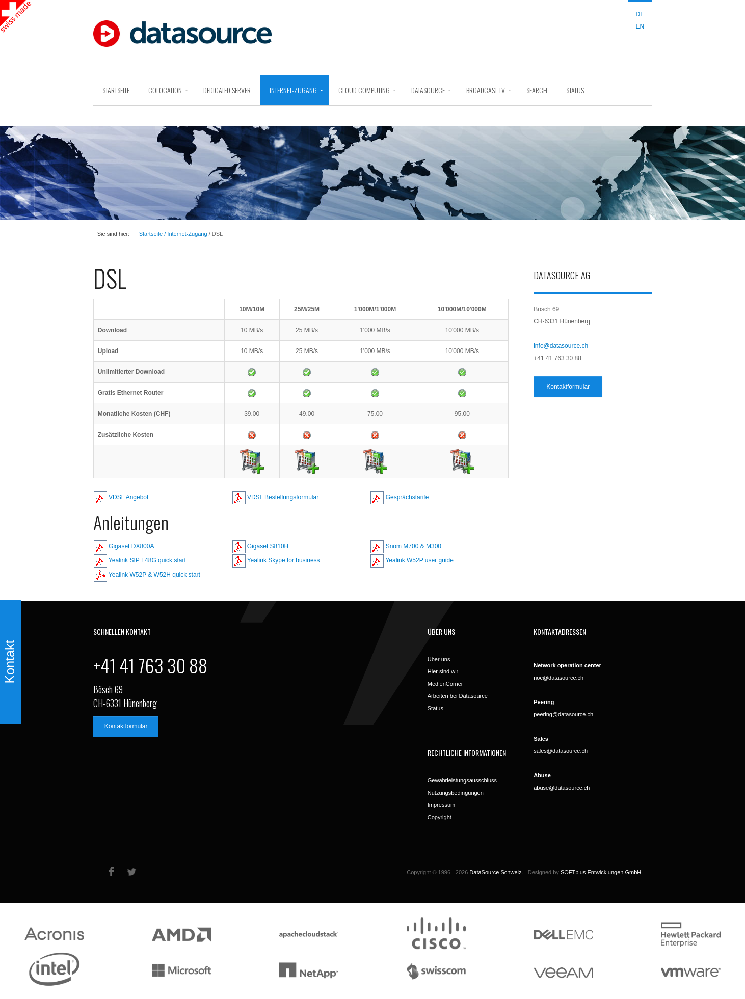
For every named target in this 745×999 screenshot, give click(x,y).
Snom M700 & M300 (405, 546)
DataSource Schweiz (495, 872)
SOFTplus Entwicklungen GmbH (601, 872)
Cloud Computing (364, 90)
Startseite (115, 90)
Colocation (165, 90)
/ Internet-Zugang (185, 234)
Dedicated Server (227, 90)
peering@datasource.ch (563, 714)
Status (575, 90)
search (536, 90)
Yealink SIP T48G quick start (140, 560)
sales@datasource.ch (561, 751)
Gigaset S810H (260, 546)
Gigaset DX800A (124, 546)
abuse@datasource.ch (562, 788)
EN (640, 26)
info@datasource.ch (561, 345)
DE (640, 14)
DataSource (428, 90)
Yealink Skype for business (276, 560)
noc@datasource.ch (558, 677)
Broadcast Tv (485, 90)
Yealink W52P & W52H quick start (147, 574)
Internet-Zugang (293, 90)
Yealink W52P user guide (412, 560)
